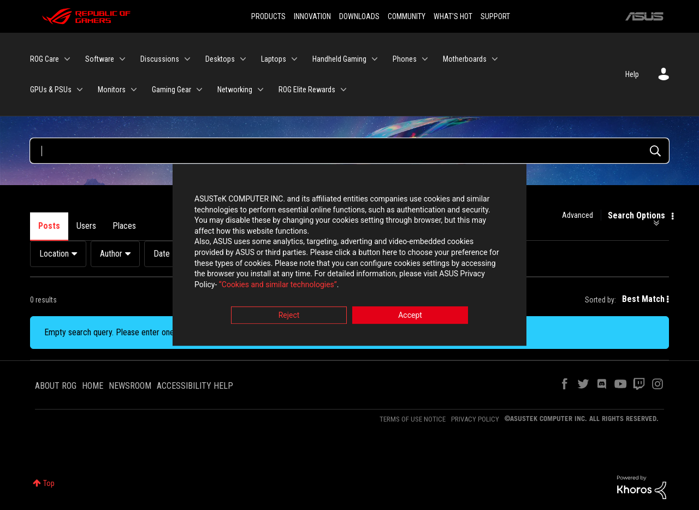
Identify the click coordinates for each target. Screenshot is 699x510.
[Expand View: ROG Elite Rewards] (343, 89)
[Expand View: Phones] (424, 59)
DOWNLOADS (359, 16)
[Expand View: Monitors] (133, 89)
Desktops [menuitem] (220, 59)
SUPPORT (495, 16)
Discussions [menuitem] (159, 59)
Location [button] (54, 253)
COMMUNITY (406, 16)
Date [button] (161, 253)
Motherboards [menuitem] (465, 59)
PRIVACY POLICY (475, 419)
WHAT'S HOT (453, 16)
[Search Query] (349, 150)
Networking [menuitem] (234, 89)
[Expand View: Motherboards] (494, 59)
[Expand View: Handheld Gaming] (374, 59)
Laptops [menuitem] (273, 59)
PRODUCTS (268, 16)
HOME (92, 386)
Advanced (577, 215)
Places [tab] (124, 226)
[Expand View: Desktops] (243, 59)
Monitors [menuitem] (112, 89)
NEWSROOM (130, 386)
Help (632, 74)
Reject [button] (289, 315)
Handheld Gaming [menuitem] (339, 59)
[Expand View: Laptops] (294, 59)
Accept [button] (410, 315)
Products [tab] (168, 226)
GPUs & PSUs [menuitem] (51, 89)
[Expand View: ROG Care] (67, 59)
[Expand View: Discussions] (187, 59)
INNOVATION (312, 16)
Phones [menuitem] (405, 59)
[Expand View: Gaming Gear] (199, 89)
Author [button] (111, 253)
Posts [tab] (49, 226)
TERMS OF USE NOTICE (413, 419)
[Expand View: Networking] (260, 89)
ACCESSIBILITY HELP (195, 386)
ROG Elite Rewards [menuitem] (307, 89)
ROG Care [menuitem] (44, 59)
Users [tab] (86, 226)
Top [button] (49, 483)
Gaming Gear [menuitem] (171, 89)
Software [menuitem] (99, 59)
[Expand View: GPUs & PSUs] (79, 89)
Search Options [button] (636, 216)
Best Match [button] (643, 299)
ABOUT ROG (55, 386)
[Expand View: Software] (122, 59)
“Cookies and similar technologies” (278, 284)
